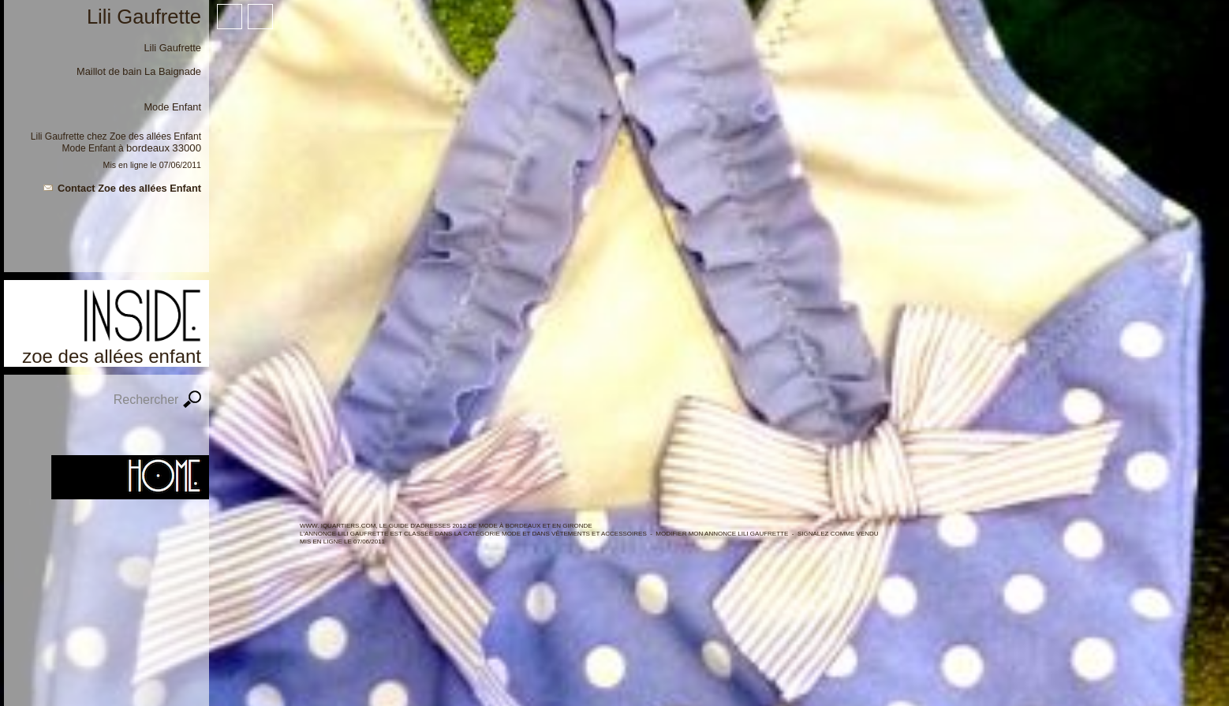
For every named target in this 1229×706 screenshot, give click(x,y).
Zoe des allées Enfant (155, 136)
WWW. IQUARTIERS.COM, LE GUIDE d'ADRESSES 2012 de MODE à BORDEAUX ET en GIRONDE (446, 525)
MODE (511, 533)
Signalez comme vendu (838, 533)
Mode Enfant (89, 148)
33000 (186, 148)
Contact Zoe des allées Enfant (129, 188)
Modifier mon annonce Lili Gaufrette (722, 533)
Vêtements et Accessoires (599, 533)
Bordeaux (148, 148)
